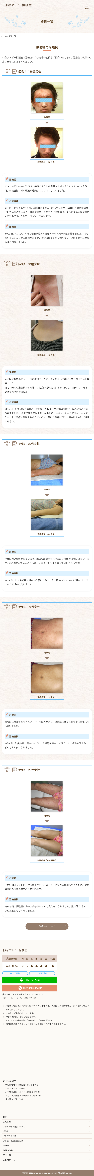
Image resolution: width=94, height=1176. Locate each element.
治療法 (6, 1145)
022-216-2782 (32, 988)
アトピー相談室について (14, 1126)
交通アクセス (10, 1136)
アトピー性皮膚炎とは (13, 1140)
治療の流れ (8, 1150)
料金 (6, 1131)
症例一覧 (7, 1155)
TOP (5, 1116)
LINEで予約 (32, 980)
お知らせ (7, 1121)
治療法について (47, 926)
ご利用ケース (9, 1159)
